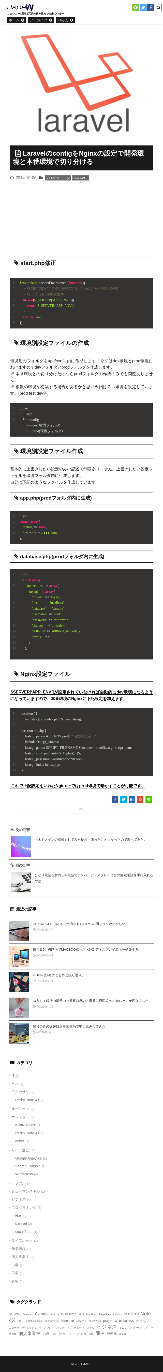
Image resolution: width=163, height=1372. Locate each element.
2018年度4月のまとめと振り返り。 (59, 975)
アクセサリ (20, 1092)
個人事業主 (20, 1257)
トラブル (18, 1183)
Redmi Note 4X (27, 1100)
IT (12, 1075)
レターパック (139, 1327)
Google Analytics (28, 1158)
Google (42, 1314)
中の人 (62, 20)
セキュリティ (29, 1327)
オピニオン (20, 1109)
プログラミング (57, 178)
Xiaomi (67, 1320)
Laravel (80, 178)
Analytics (28, 1314)
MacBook (91, 1314)
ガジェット (20, 1117)
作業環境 (18, 1249)
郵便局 (112, 1334)
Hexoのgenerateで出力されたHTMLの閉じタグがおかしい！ (81, 924)
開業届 (123, 1334)
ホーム (14, 20)
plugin (107, 1321)
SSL (19, 1321)
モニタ (123, 1327)
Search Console (28, 1166)
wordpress (124, 1320)
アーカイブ (38, 20)
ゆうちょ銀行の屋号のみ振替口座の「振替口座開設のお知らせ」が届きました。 (92, 1001)
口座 (15, 1265)
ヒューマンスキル (25, 1191)
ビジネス (18, 1199)
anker (19, 1141)
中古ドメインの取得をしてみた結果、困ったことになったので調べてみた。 (91, 839)
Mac (14, 1084)
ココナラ (14, 1327)
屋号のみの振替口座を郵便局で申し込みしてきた (69, 1026)
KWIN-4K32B (25, 1125)
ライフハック (22, 1240)
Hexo (19, 1216)
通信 (100, 1333)
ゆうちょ (143, 1321)
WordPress (24, 1174)
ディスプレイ (46, 1327)
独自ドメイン (69, 1334)
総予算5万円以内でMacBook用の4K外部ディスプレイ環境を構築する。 (87, 949)
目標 (83, 1334)
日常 (15, 1273)
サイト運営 (20, 1150)
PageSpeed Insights (110, 1314)
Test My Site (52, 1321)
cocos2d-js (23, 1232)
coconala (81, 1321)
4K (10, 1314)
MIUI (81, 1314)
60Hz (17, 1314)
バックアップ (64, 1327)
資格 (15, 1281)
